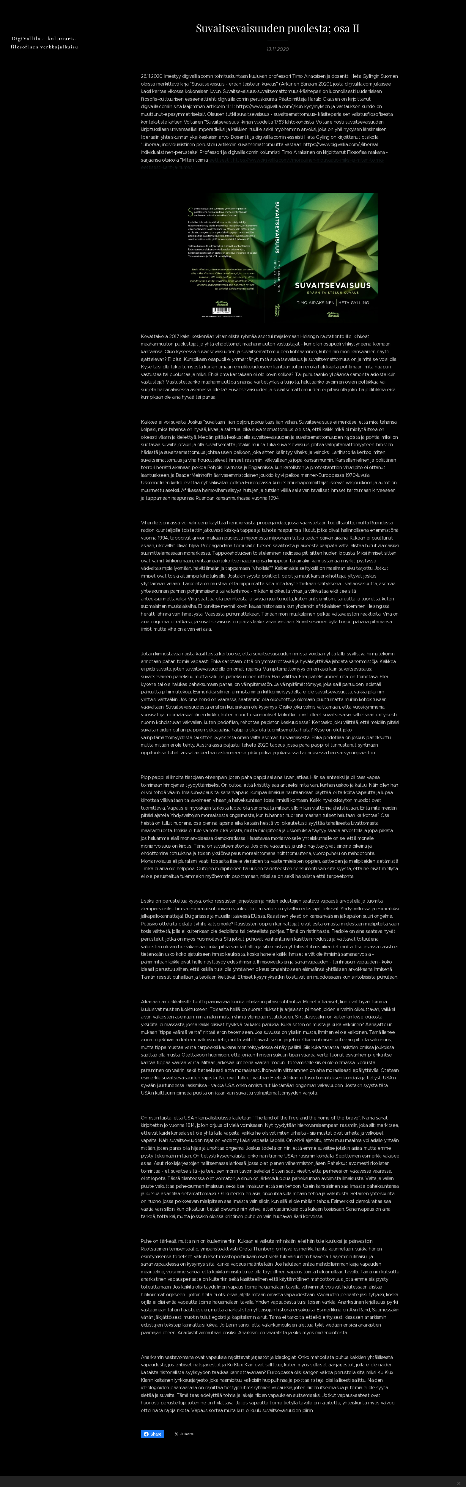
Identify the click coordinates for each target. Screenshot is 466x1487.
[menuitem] (44, 761)
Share (152, 1434)
